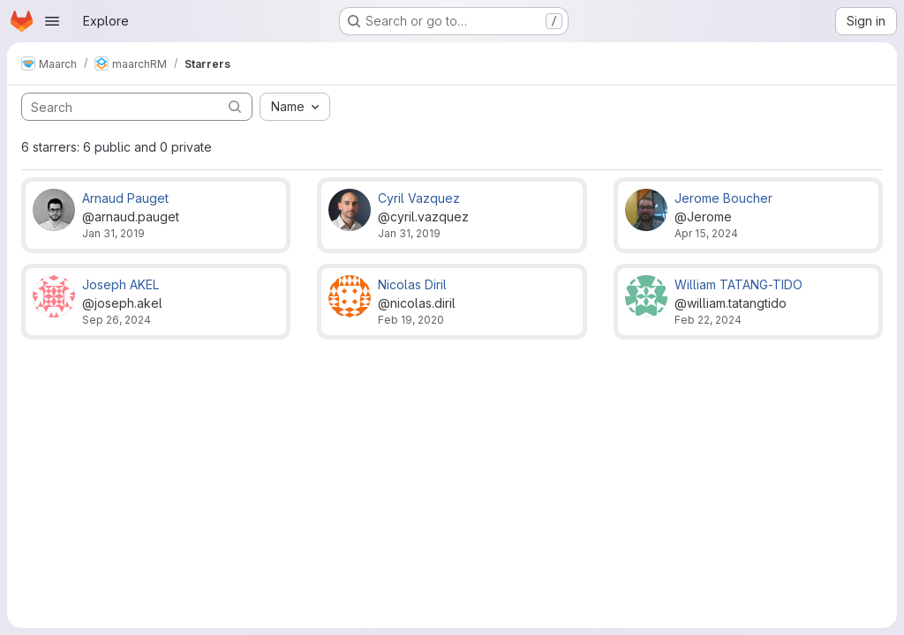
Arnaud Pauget (125, 197)
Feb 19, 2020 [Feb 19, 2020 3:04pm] (411, 319)
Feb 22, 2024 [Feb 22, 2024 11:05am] (708, 319)
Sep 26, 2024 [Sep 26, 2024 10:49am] (116, 319)
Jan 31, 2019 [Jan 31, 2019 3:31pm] (113, 233)
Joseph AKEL (120, 284)
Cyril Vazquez (419, 197)
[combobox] (295, 107)
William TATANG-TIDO (738, 284)
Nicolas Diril (412, 284)
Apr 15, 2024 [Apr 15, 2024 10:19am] (706, 233)
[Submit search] (234, 106)
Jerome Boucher (723, 197)
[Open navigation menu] (52, 21)
